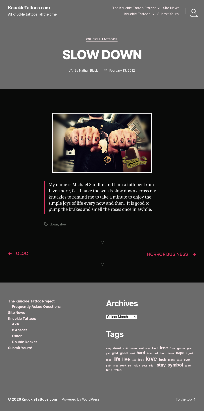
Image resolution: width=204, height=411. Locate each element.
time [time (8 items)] (109, 370)
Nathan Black (88, 71)
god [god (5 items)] (108, 354)
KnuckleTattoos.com (30, 8)
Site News (171, 8)
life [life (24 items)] (117, 359)
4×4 (15, 324)
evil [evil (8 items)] (141, 348)
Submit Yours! (168, 14)
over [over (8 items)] (187, 360)
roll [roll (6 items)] (130, 366)
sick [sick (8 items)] (137, 366)
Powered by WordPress (81, 400)
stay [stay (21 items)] (161, 365)
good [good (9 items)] (124, 353)
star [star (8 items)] (152, 366)
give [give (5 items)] (189, 349)
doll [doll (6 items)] (125, 348)
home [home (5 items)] (171, 354)
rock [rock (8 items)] (123, 366)
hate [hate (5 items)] (149, 354)
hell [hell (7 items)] (155, 353)
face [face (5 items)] (147, 349)
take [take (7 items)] (188, 366)
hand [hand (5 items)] (132, 354)
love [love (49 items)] (151, 359)
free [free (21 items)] (164, 348)
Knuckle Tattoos (137, 14)
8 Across (19, 330)
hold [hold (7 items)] (163, 353)
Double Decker (24, 342)
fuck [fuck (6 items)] (172, 348)
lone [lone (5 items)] (134, 360)
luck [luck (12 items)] (162, 360)
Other (17, 336)
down (54, 225)
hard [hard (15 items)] (141, 353)
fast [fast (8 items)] (155, 348)
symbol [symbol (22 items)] (175, 365)
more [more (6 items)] (171, 360)
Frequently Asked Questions (36, 307)
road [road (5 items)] (115, 366)
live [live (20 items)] (126, 359)
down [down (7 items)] (133, 348)
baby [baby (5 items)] (108, 349)
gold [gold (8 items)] (115, 353)
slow (63, 225)
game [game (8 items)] (181, 348)
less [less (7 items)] (109, 360)
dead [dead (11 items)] (117, 349)
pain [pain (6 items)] (108, 366)
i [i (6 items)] (186, 353)
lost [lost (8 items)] (141, 360)
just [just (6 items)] (190, 353)
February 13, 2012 (122, 71)
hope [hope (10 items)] (180, 353)
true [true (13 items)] (118, 370)
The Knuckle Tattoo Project (134, 8)
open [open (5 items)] (179, 360)
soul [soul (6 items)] (144, 366)
